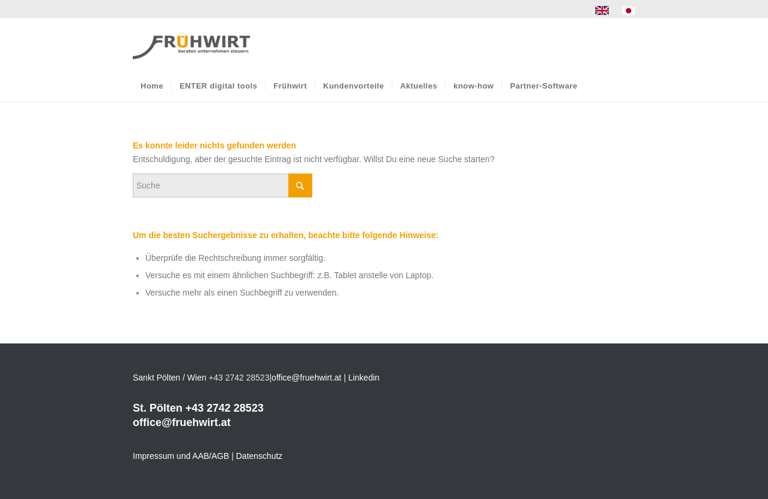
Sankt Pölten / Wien (169, 377)
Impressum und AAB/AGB (181, 456)
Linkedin (363, 377)
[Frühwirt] (191, 44)
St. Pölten (157, 408)
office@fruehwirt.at (307, 377)
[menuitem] (602, 11)
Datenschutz (259, 456)
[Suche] (222, 185)
